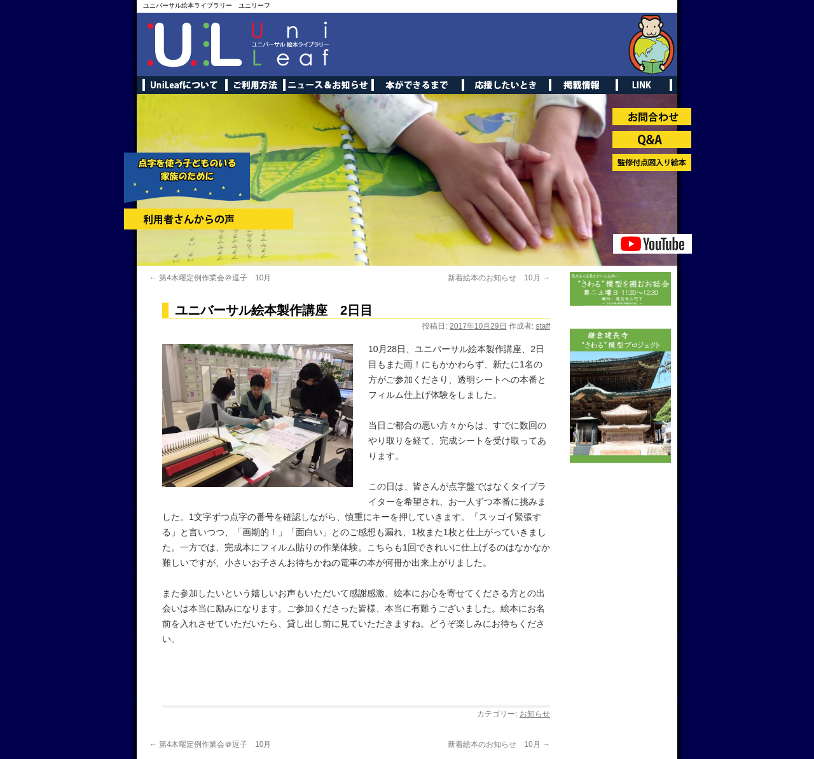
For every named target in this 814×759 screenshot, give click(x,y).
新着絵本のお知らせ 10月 (499, 277)
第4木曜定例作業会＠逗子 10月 (210, 277)
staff (543, 326)
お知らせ (535, 713)
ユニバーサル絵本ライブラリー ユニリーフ (206, 5)
